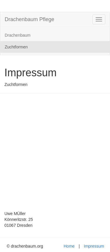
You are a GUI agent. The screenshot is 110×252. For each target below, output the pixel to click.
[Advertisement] (55, 154)
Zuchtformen (16, 47)
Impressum (94, 246)
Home (69, 246)
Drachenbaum (18, 35)
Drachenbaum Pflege (29, 19)
